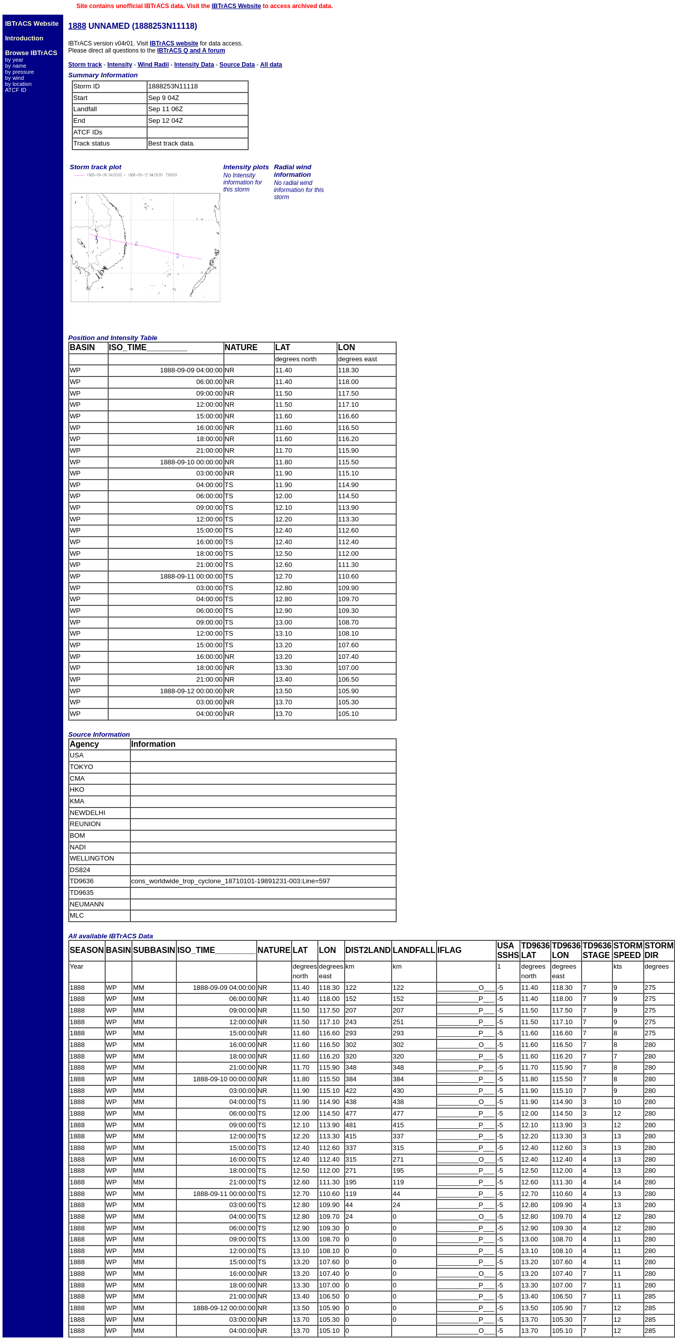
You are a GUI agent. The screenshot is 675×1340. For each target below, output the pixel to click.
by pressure (19, 72)
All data (271, 64)
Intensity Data (194, 64)
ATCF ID (15, 90)
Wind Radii (153, 64)
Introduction (24, 38)
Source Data (237, 64)
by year (14, 60)
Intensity (119, 64)
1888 (77, 26)
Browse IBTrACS (31, 53)
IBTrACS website (174, 43)
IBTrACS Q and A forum (191, 50)
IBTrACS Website (236, 6)
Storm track (85, 64)
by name (15, 66)
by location (18, 84)
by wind (14, 78)
